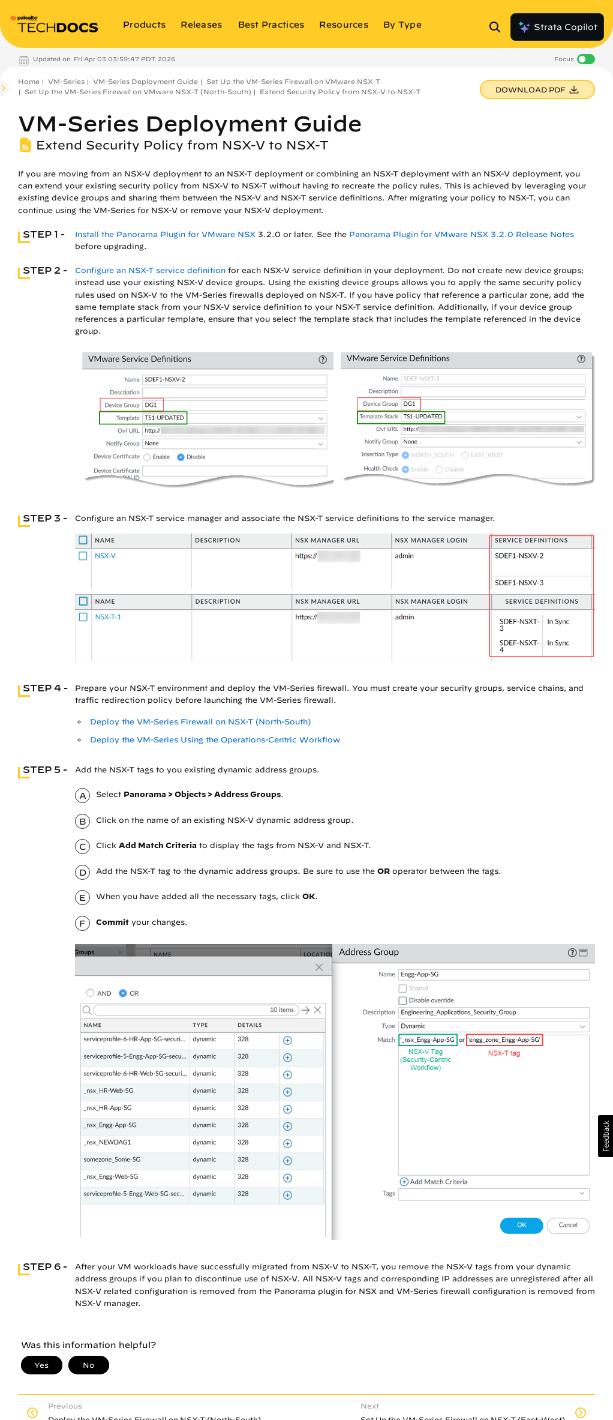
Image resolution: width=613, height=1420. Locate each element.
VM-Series (66, 81)
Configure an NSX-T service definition (150, 270)
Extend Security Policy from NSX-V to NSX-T (340, 91)
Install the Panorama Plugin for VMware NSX (165, 234)
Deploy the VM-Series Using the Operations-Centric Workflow (215, 739)
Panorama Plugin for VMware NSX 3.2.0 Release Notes (461, 234)
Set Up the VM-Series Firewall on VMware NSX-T (293, 81)
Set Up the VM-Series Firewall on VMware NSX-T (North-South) (138, 91)
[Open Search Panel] (498, 27)
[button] (605, 1136)
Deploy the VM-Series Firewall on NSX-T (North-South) (200, 721)
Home (29, 81)
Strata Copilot (557, 27)
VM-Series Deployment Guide (145, 81)
